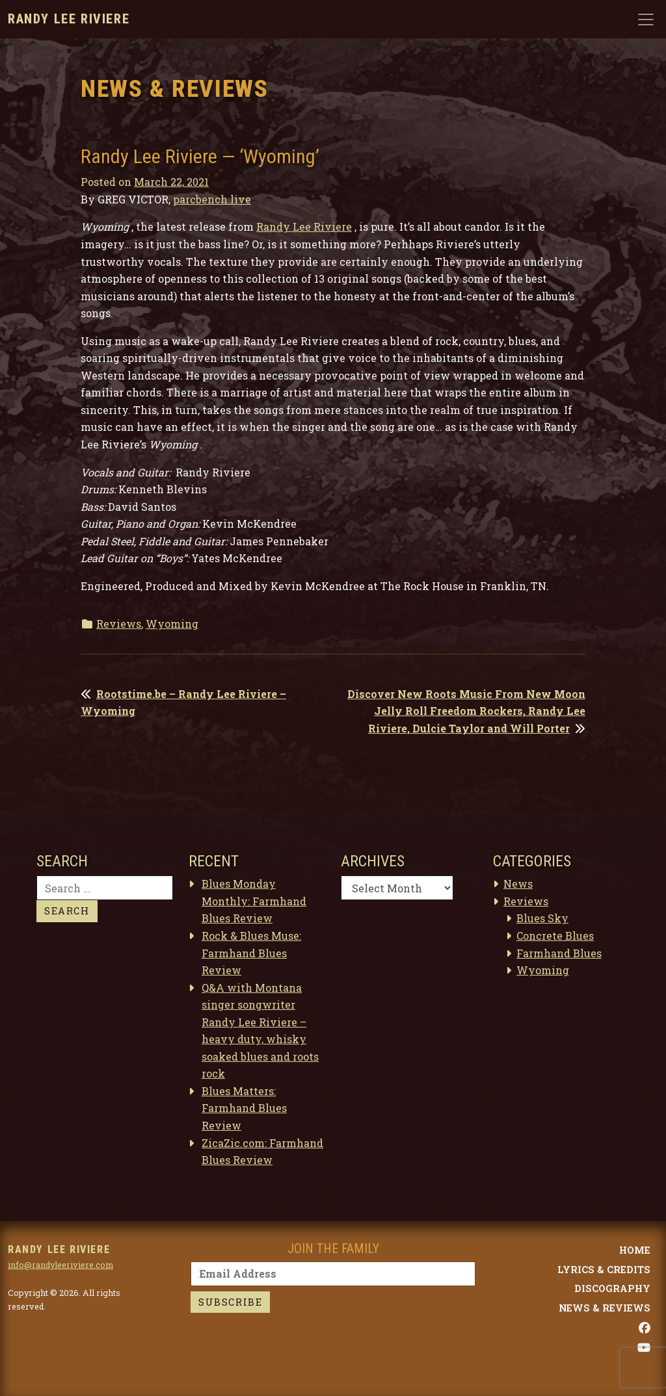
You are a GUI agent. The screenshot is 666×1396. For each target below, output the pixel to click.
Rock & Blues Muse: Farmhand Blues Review (251, 953)
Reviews (118, 623)
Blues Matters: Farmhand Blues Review (244, 1108)
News (518, 883)
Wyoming (172, 623)
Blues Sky (542, 918)
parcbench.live (212, 199)
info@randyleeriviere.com (60, 1265)
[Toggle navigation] (645, 19)
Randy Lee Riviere (68, 19)
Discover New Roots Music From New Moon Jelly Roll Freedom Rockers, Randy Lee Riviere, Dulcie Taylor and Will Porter (466, 711)
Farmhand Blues (559, 953)
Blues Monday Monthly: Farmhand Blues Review (254, 901)
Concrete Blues (555, 935)
